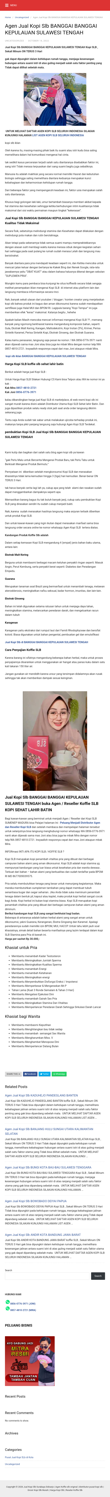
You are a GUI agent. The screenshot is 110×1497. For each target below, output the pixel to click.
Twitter (44, 1074)
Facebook (30, 1074)
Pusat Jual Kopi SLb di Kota (19, 1457)
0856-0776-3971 (26, 392)
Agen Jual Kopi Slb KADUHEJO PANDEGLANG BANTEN (41, 1095)
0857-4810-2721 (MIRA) (23, 1310)
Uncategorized (22, 17)
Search (8, 1270)
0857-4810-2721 (26, 387)
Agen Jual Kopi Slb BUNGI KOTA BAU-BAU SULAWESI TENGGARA (48, 1167)
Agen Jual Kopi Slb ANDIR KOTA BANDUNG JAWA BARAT (43, 1234)
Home (8, 17)
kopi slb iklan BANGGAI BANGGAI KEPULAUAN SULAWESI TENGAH (46, 356)
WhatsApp (59, 1074)
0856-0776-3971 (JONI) (22, 1303)
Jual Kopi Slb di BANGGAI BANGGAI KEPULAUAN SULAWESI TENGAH (46, 642)
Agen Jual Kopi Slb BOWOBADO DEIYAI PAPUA (36, 1201)
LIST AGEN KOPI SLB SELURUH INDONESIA (58, 135)
